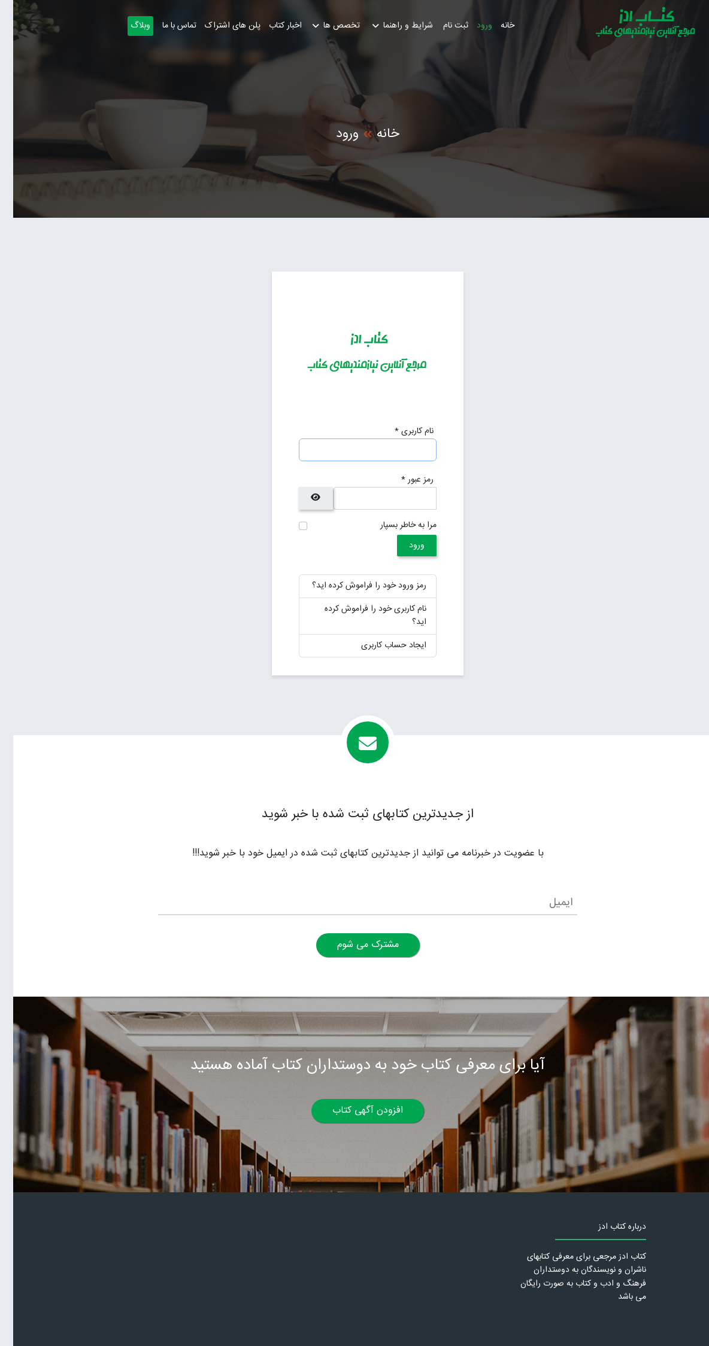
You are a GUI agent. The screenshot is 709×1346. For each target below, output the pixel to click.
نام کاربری (400, 431)
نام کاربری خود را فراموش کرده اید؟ (362, 615)
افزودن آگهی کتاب (354, 1111)
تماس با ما (166, 26)
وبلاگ (127, 26)
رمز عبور (404, 480)
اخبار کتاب (272, 26)
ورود (471, 26)
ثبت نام (442, 26)
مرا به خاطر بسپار (395, 525)
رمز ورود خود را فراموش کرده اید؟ (356, 585)
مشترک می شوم (355, 945)
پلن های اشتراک (219, 26)
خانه (494, 26)
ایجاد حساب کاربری (380, 645)
